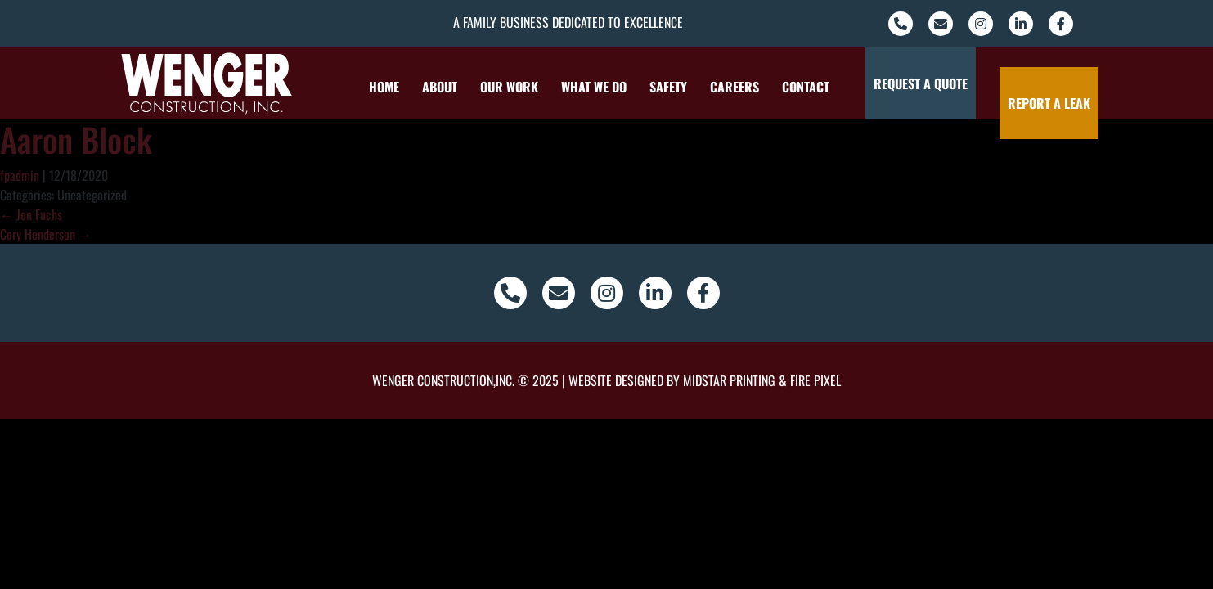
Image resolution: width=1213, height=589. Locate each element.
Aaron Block (76, 139)
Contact (794, 87)
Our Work (498, 87)
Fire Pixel (815, 380)
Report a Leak (1028, 83)
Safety (657, 87)
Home (372, 87)
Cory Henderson (46, 234)
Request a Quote (929, 83)
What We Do (582, 87)
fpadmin (19, 175)
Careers (723, 87)
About (428, 87)
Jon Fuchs (31, 214)
